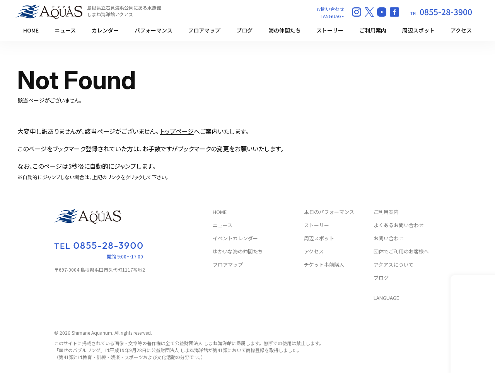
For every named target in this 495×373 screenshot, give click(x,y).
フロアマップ (204, 30)
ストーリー (329, 30)
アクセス (461, 30)
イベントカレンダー (235, 238)
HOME (31, 30)
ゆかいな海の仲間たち (238, 252)
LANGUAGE (332, 16)
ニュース (65, 30)
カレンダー (105, 30)
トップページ (177, 131)
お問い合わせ (330, 8)
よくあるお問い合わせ (399, 225)
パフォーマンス (153, 30)
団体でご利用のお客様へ (401, 252)
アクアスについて (393, 265)
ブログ (244, 30)
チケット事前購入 (324, 265)
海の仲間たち (284, 30)
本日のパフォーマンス (329, 212)
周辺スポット (418, 30)
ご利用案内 (372, 30)
